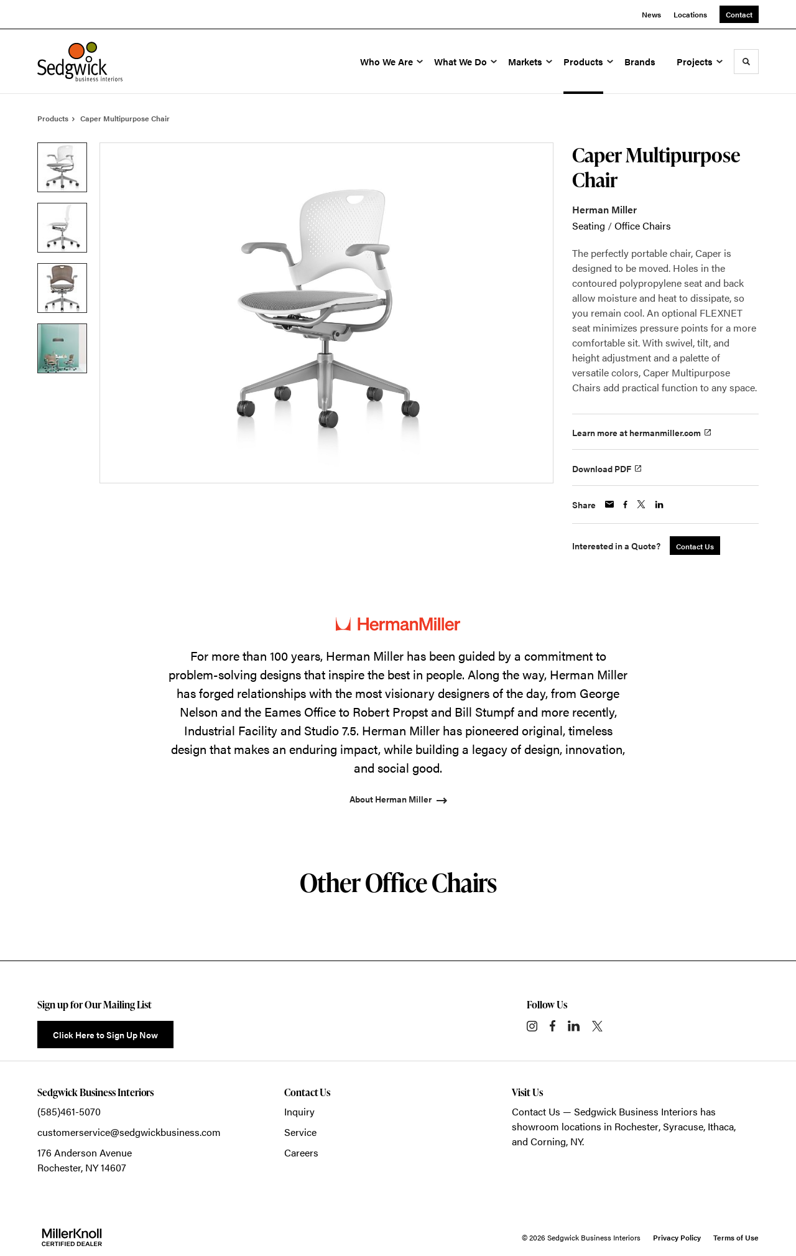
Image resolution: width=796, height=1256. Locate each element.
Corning (548, 1141)
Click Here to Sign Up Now (105, 1034)
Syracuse (683, 1126)
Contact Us (536, 1111)
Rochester (636, 1126)
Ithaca (721, 1126)
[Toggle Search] (746, 61)
